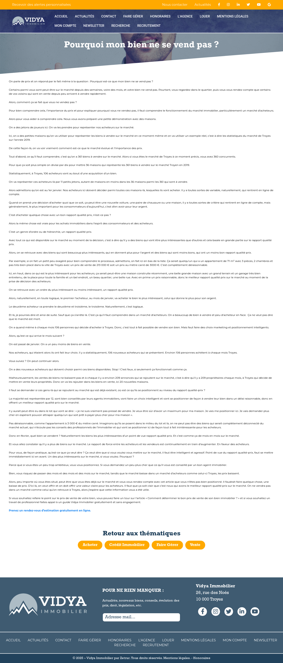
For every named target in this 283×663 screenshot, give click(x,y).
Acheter (89, 545)
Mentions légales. (176, 658)
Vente (196, 545)
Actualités (203, 4)
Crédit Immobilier (126, 545)
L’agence (185, 16)
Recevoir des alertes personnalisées (41, 4)
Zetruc (125, 658)
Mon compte (65, 26)
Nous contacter (174, 4)
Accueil (61, 16)
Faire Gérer (133, 16)
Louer (205, 16)
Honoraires (160, 16)
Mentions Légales (232, 16)
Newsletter (93, 26)
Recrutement (149, 26)
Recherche (120, 26)
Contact (108, 16)
